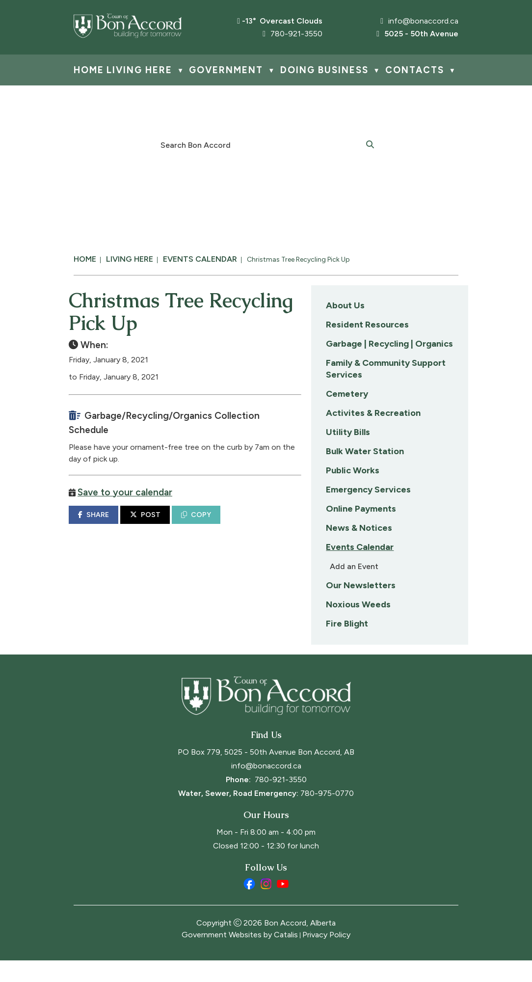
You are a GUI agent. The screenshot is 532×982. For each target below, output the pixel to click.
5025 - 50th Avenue (417, 33)
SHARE (260, 520)
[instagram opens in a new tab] (266, 905)
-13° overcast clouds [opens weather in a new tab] (282, 21)
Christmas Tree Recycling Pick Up (298, 259)
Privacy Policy (326, 956)
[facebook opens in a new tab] (249, 905)
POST (311, 520)
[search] (260, 144)
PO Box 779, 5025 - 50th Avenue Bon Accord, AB (266, 773)
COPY (363, 520)
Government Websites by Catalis (240, 956)
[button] (370, 144)
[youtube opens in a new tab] (283, 905)
